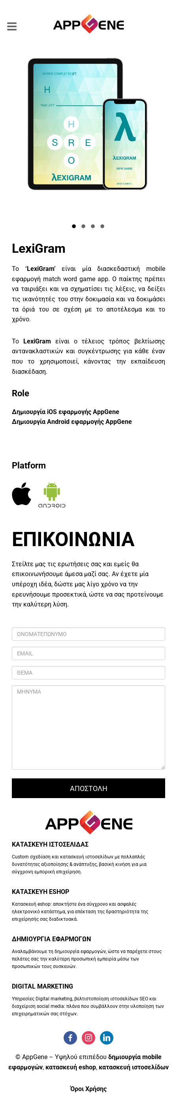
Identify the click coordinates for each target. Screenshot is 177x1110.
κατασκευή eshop (70, 1067)
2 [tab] (84, 227)
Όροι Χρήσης (88, 1089)
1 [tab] (74, 227)
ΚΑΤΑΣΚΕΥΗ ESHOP (40, 891)
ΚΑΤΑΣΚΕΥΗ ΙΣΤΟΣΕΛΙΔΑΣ (50, 844)
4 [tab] (103, 227)
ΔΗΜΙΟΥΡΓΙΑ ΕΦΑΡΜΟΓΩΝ (51, 939)
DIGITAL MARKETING (42, 986)
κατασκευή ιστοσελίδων (134, 1067)
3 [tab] (93, 227)
